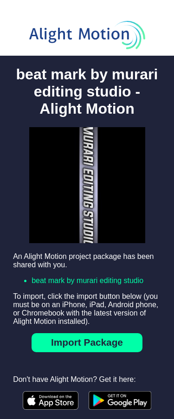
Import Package (87, 342)
